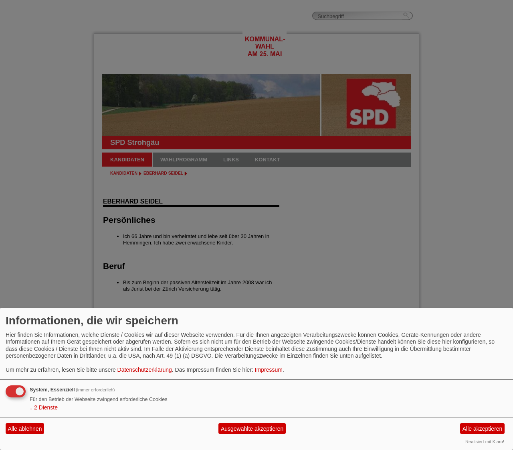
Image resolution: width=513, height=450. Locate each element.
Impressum (269, 370)
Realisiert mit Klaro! (484, 441)
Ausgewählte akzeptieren (252, 429)
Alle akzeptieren (483, 429)
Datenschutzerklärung (144, 370)
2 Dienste (44, 407)
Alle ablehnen (25, 429)
